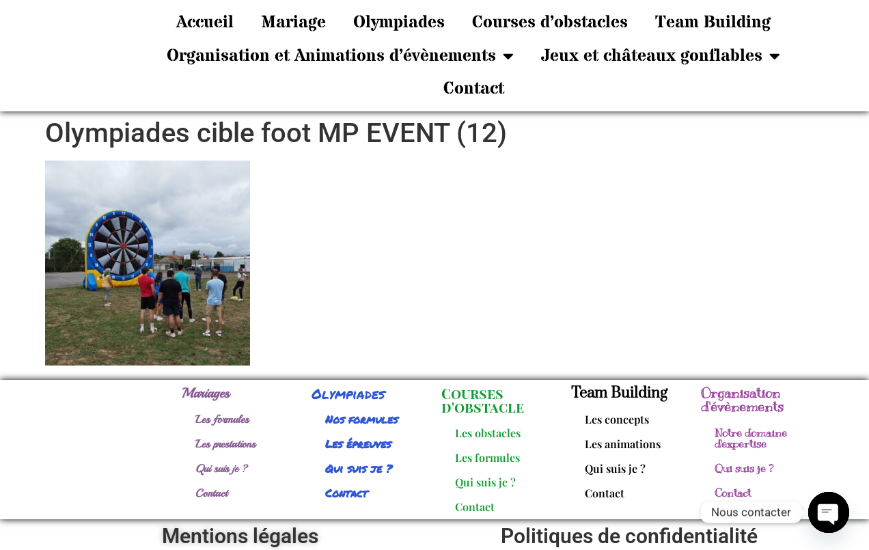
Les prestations (225, 444)
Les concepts (617, 419)
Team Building (713, 22)
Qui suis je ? (221, 469)
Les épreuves (358, 444)
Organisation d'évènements (742, 400)
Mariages (206, 393)
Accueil (205, 22)
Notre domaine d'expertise (751, 438)
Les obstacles (488, 433)
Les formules (222, 419)
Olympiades (399, 22)
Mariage (293, 22)
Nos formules (361, 419)
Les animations (623, 444)
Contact (473, 88)
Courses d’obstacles (550, 22)
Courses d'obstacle (482, 400)
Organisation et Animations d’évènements (340, 55)
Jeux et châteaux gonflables (660, 55)
